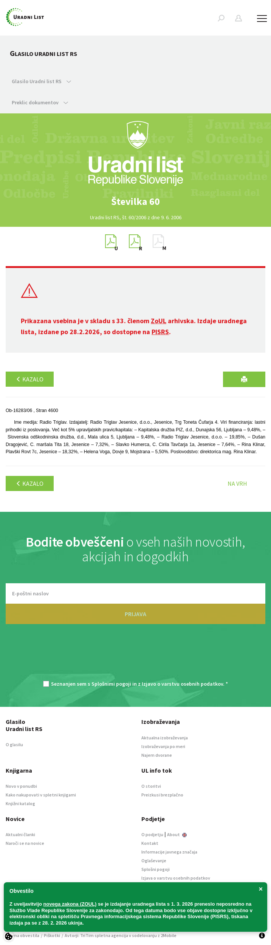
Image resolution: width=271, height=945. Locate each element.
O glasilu (14, 744)
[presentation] (135, 656)
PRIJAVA (135, 614)
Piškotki (52, 935)
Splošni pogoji (155, 869)
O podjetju (152, 834)
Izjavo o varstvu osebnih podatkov (182, 683)
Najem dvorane (156, 755)
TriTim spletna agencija (104, 935)
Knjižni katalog (20, 803)
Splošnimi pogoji (111, 683)
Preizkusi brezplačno (162, 795)
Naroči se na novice (25, 843)
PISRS (160, 331)
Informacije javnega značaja (169, 852)
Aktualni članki (20, 834)
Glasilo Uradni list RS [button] (41, 81)
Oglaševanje (153, 860)
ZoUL (158, 320)
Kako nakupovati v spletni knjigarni (41, 795)
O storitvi (151, 786)
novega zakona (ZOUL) (70, 904)
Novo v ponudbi (21, 786)
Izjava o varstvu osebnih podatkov (175, 878)
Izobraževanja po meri (163, 746)
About (177, 834)
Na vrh (237, 483)
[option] (135, 201)
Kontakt (149, 843)
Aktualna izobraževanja (164, 738)
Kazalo (29, 379)
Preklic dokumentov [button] (40, 102)
